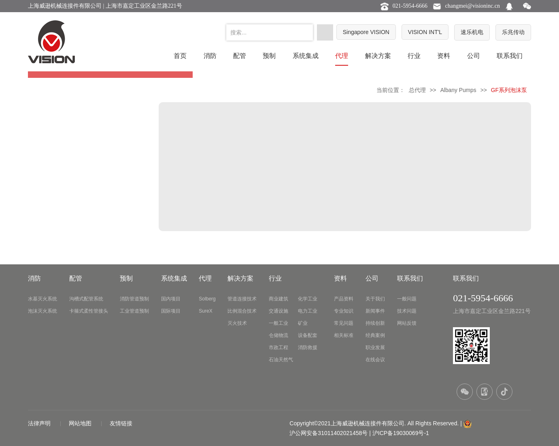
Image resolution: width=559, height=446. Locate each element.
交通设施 (278, 311)
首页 (180, 55)
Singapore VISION (366, 32)
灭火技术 (237, 323)
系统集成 (306, 55)
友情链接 (121, 423)
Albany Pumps (458, 90)
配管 (239, 55)
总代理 (417, 90)
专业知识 (343, 311)
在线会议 (375, 359)
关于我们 (375, 299)
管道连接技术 (242, 299)
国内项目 (171, 299)
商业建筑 (278, 299)
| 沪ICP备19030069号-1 (399, 433)
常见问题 (343, 323)
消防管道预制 (134, 299)
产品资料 (343, 299)
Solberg (207, 299)
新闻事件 (375, 311)
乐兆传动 (513, 32)
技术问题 (407, 311)
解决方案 (378, 55)
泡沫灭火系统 (42, 311)
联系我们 (510, 55)
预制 (269, 55)
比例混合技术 (242, 311)
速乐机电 (472, 32)
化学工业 (307, 299)
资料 (443, 55)
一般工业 (278, 323)
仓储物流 (278, 335)
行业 (414, 55)
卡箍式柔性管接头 (88, 311)
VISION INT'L (425, 32)
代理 (341, 55)
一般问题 (407, 299)
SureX (205, 311)
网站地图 (81, 423)
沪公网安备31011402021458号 (328, 433)
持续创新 (375, 323)
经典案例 (375, 335)
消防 (210, 55)
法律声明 (40, 423)
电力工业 (307, 311)
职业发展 (375, 347)
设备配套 (307, 335)
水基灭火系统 (42, 299)
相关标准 (343, 335)
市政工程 (278, 347)
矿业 (303, 323)
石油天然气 (281, 359)
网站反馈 (407, 323)
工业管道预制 (134, 311)
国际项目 (171, 311)
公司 (473, 55)
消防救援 (307, 347)
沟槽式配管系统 (86, 299)
